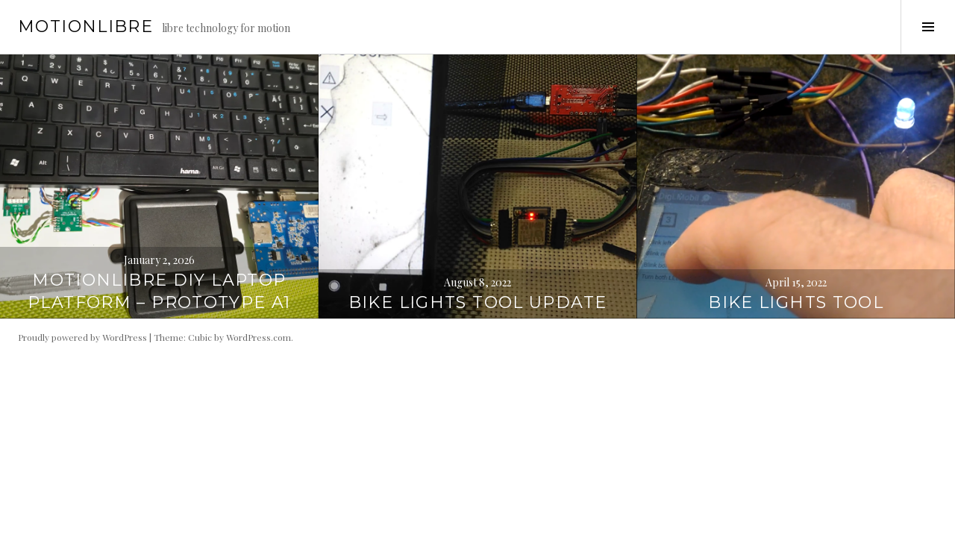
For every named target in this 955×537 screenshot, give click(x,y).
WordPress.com (258, 337)
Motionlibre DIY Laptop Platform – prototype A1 (159, 291)
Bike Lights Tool (795, 302)
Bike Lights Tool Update (477, 302)
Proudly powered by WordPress (82, 337)
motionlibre (85, 26)
